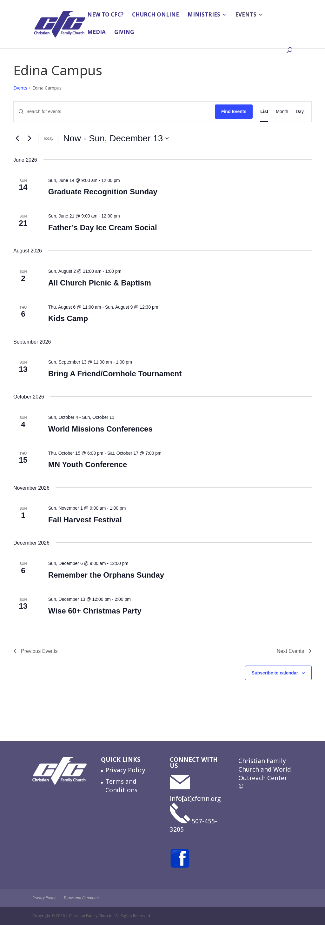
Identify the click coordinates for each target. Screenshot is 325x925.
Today (48, 138)
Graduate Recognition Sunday (102, 191)
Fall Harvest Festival (85, 519)
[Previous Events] (17, 138)
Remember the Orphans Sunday (106, 575)
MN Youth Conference (87, 464)
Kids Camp (68, 318)
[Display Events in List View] (264, 112)
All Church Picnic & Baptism (99, 282)
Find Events (233, 111)
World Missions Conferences (100, 429)
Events (245, 16)
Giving (124, 33)
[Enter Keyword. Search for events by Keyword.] (114, 112)
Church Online (155, 16)
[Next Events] (29, 138)
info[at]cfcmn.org (195, 798)
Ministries (204, 16)
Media (96, 33)
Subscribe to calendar (275, 672)
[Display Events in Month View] (282, 112)
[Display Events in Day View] (300, 112)
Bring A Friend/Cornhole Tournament (115, 373)
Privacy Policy (125, 770)
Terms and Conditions (121, 785)
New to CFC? (105, 16)
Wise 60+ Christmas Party (95, 611)
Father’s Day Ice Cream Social (102, 227)
